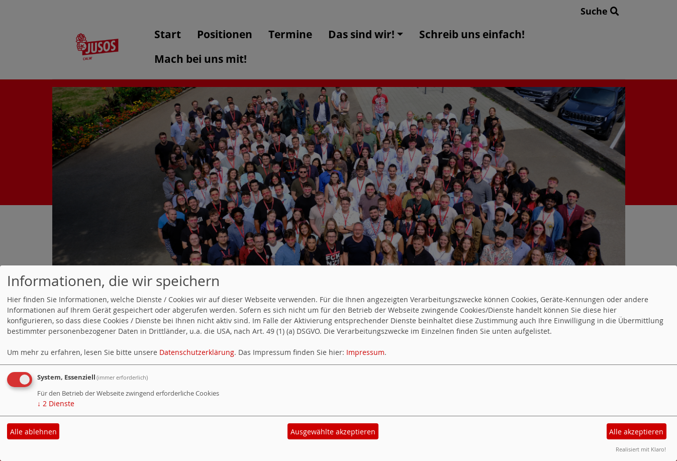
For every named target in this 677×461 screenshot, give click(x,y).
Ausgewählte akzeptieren (333, 431)
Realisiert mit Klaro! (641, 449)
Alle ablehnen (33, 431)
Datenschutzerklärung (196, 352)
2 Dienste (55, 403)
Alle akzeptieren (636, 431)
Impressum (365, 352)
